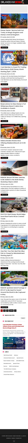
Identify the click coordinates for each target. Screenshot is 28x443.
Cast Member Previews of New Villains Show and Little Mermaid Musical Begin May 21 (13, 326)
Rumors (4, 162)
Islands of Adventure (7, 236)
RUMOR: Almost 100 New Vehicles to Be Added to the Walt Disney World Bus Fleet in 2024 (13, 179)
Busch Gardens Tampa (9, 360)
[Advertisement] (14, 386)
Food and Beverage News (8, 125)
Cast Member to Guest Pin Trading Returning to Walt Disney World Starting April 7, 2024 (13, 69)
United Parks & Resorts (9, 374)
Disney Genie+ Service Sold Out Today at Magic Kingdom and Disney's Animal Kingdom (12, 32)
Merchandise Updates (7, 52)
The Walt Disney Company (10, 369)
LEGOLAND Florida (20, 360)
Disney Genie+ (17, 371)
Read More (4, 47)
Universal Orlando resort (9, 358)
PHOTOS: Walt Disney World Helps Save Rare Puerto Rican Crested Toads (13, 216)
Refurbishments (7, 363)
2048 (11, 310)
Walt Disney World (8, 355)
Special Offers (16, 363)
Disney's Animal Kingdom (8, 199)
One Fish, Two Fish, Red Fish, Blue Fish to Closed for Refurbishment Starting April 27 (13, 253)
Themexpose (19, 438)
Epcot (3, 273)
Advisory (4, 15)
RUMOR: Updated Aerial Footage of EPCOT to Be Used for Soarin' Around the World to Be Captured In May (13, 291)
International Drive (8, 371)
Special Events (20, 358)
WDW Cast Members (14, 366)
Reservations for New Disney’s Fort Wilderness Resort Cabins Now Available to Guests (13, 106)
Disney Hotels (5, 89)
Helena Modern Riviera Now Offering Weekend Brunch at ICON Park (13, 143)
